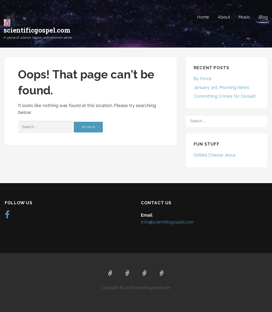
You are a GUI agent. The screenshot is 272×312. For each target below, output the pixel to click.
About (224, 17)
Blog (263, 17)
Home (203, 17)
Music (244, 17)
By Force (203, 78)
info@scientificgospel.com (167, 221)
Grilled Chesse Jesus (215, 154)
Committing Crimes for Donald (224, 96)
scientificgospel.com (37, 30)
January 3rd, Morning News (221, 87)
